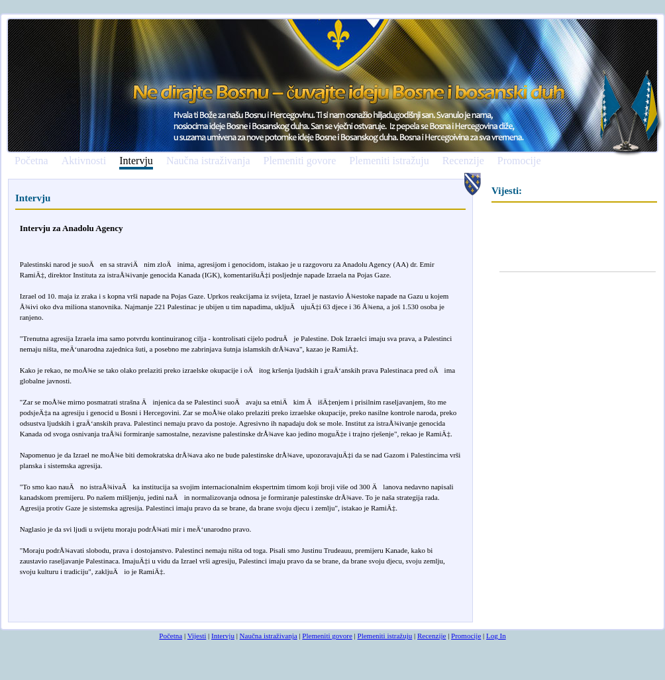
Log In (496, 636)
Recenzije (463, 161)
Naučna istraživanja (208, 161)
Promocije (519, 161)
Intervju (136, 161)
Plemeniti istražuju (389, 161)
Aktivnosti (84, 161)
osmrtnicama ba (77, 616)
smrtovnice (36, 616)
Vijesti (197, 636)
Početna (31, 161)
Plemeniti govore (299, 161)
